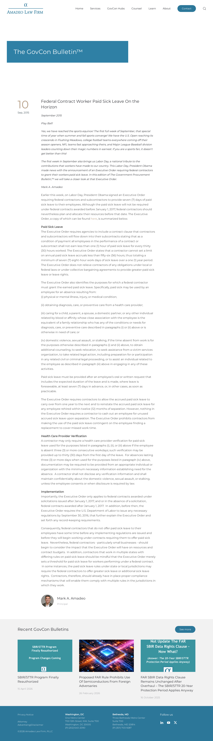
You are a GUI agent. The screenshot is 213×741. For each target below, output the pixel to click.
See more (185, 629)
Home (79, 8)
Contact (186, 8)
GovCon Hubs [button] (116, 8)
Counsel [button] (136, 8)
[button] (204, 8)
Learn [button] (152, 8)
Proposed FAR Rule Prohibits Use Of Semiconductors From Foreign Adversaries (104, 681)
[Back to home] (25, 8)
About (167, 8)
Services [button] (95, 8)
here (94, 218)
